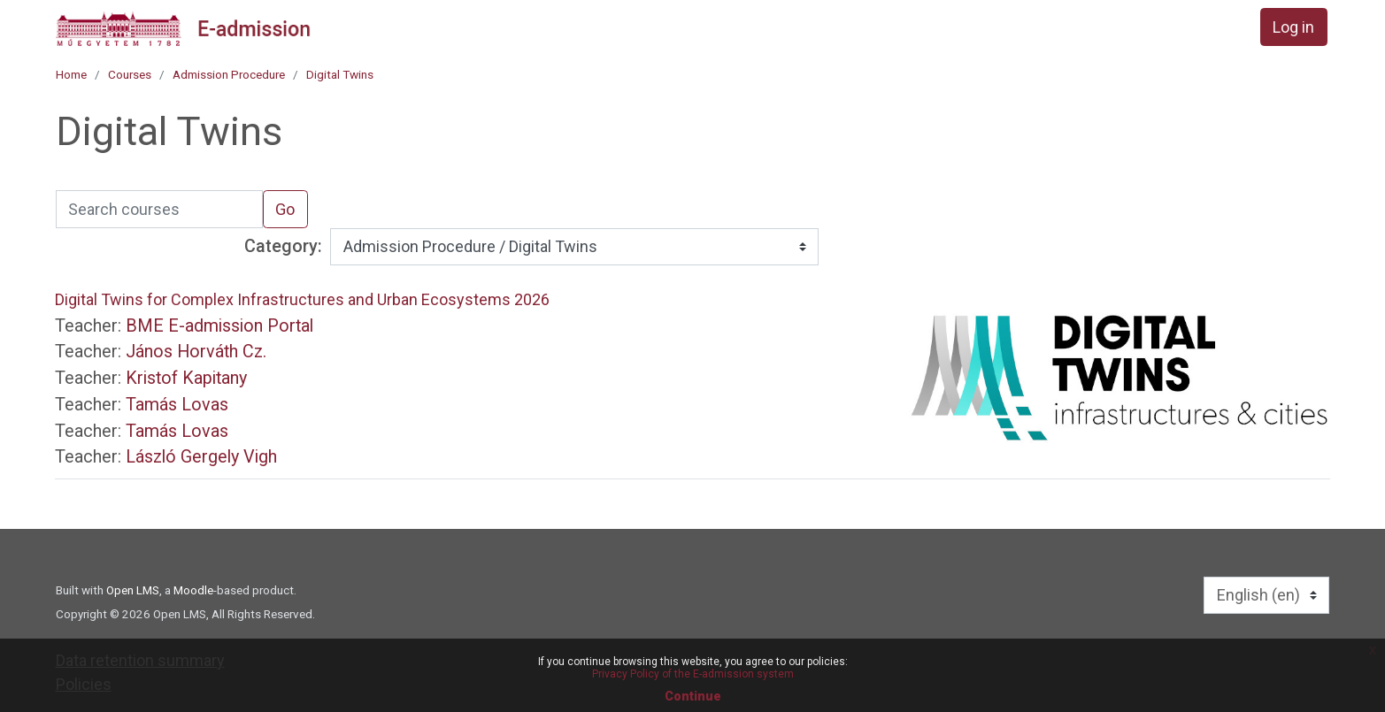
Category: (283, 246)
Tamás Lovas (177, 404)
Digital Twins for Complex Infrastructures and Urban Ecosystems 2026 (302, 299)
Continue (693, 696)
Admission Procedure (229, 74)
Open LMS (132, 590)
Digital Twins (339, 74)
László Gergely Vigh (201, 457)
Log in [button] (1293, 27)
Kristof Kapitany (186, 378)
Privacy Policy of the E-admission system (693, 674)
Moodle (193, 590)
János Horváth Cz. (196, 351)
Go (285, 209)
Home (71, 74)
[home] (183, 28)
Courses (129, 74)
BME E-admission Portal (219, 326)
